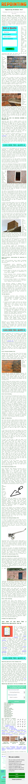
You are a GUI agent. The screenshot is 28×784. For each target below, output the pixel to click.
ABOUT (18, 7)
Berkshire (8, 747)
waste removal (4, 730)
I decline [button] (16, 776)
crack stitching (23, 406)
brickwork (5, 168)
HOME (13, 7)
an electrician (12, 728)
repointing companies (7, 673)
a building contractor (20, 730)
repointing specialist (20, 629)
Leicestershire (17, 748)
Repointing (4, 121)
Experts (2, 771)
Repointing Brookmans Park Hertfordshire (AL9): (13, 15)
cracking (9, 205)
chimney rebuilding (9, 726)
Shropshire (24, 748)
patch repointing (9, 508)
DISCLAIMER (25, 7)
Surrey (3, 747)
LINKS (16, 7)
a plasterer (11, 731)
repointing (24, 347)
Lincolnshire (19, 747)
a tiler (15, 732)
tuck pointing (15, 638)
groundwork (11, 734)
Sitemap (2, 770)
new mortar (7, 196)
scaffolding (4, 135)
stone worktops (14, 729)
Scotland (13, 747)
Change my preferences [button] (17, 779)
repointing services (14, 655)
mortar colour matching (16, 600)
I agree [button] (16, 774)
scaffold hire (22, 733)
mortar (22, 51)
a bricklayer (11, 727)
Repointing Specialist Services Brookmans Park (14, 683)
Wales (17, 746)
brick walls (15, 553)
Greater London (23, 746)
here (25, 678)
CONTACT (21, 7)
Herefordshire (12, 746)
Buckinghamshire (10, 748)
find (5, 663)
